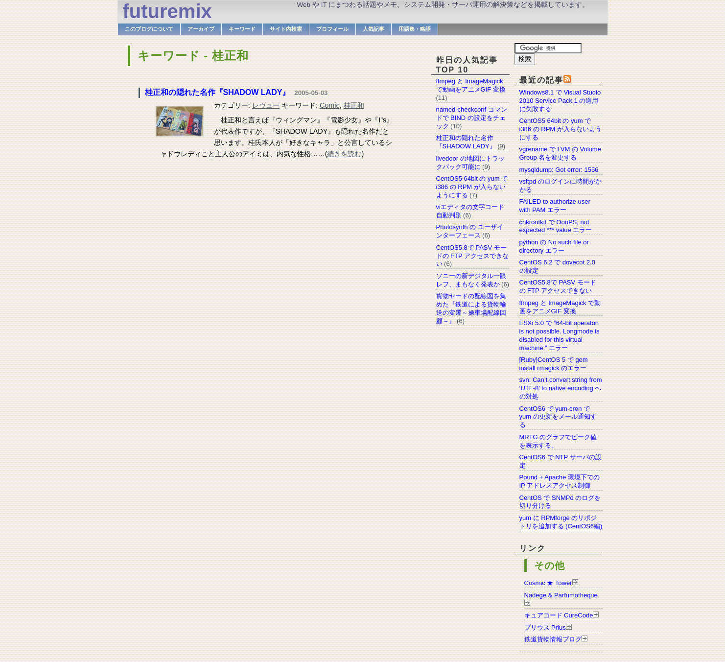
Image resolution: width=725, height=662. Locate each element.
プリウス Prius (545, 627)
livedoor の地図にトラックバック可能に (470, 162)
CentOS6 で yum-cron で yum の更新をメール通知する (558, 417)
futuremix (167, 11)
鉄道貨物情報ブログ (553, 639)
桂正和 (354, 105)
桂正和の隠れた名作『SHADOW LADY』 (217, 92)
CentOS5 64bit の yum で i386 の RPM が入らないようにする (560, 129)
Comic (330, 105)
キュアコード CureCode (558, 615)
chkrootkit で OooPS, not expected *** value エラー (555, 226)
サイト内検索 (286, 29)
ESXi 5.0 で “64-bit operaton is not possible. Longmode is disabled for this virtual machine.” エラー (559, 335)
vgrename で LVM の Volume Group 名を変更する (560, 153)
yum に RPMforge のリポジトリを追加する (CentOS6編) (561, 522)
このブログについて (149, 29)
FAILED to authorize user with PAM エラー (554, 205)
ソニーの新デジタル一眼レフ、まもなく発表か (471, 280)
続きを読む (344, 154)
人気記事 (373, 29)
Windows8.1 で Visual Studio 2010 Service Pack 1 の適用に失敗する (560, 101)
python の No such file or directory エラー (554, 246)
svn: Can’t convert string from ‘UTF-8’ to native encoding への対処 (560, 388)
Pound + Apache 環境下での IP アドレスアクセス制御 (559, 481)
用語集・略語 (414, 29)
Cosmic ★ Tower (548, 583)
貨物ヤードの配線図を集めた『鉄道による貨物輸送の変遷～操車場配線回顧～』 (471, 308)
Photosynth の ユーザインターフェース (469, 231)
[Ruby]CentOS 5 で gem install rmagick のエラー (553, 364)
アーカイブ (200, 29)
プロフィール (332, 29)
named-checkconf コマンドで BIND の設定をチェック (471, 118)
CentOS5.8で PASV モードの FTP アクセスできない (557, 286)
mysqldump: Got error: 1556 (559, 169)
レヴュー (266, 105)
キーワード (242, 29)
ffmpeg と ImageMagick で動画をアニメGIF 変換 (560, 307)
